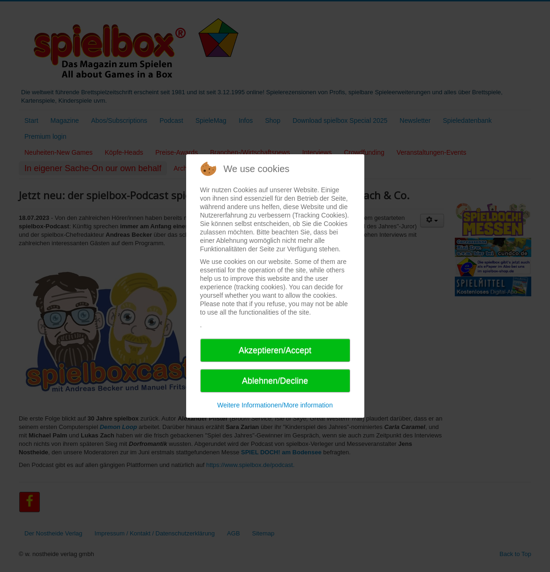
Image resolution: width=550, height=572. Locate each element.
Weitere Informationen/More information (274, 405)
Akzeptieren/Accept (275, 350)
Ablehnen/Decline (275, 380)
